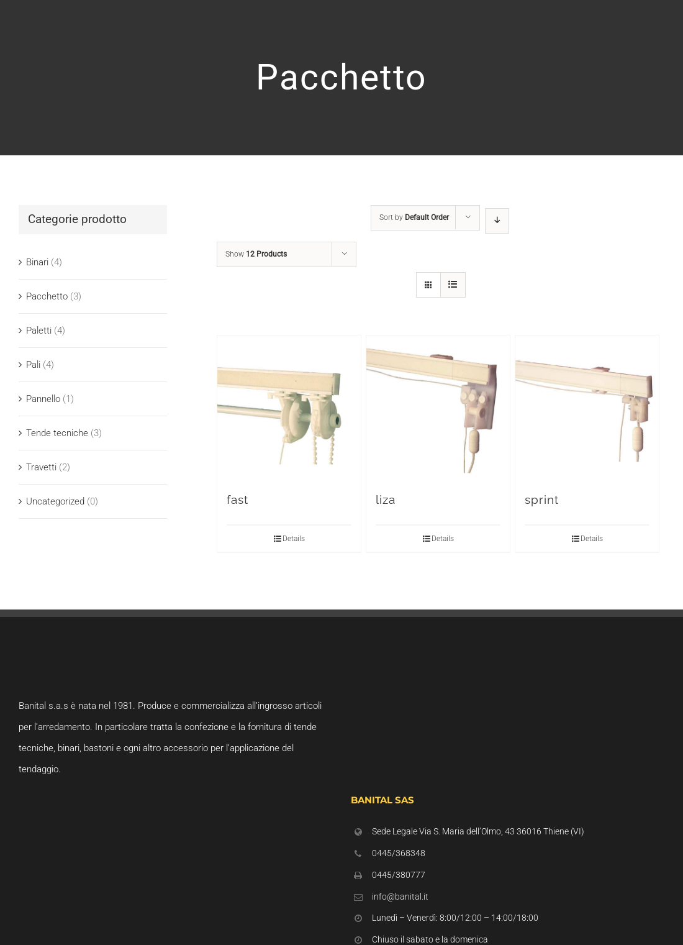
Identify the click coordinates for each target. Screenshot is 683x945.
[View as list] (453, 285)
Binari (37, 262)
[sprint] (587, 407)
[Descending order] (497, 221)
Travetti (41, 467)
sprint (542, 499)
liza (386, 499)
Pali (33, 364)
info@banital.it (400, 897)
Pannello (43, 398)
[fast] (289, 407)
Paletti (39, 330)
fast (237, 499)
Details (294, 538)
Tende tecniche (57, 433)
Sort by (414, 217)
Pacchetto (47, 296)
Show (256, 254)
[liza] (438, 407)
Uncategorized (55, 501)
